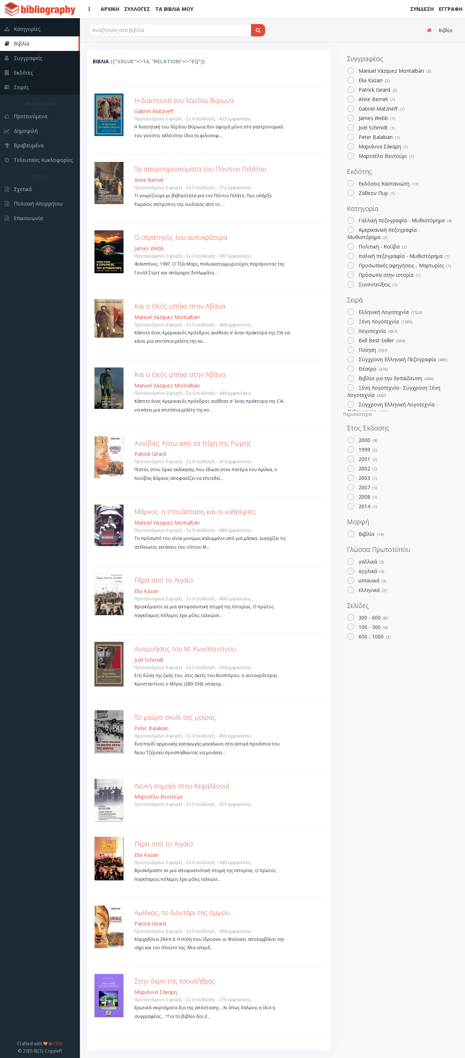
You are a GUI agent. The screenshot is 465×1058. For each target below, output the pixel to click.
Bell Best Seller (381, 340)
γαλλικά (370, 561)
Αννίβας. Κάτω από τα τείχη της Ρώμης (192, 443)
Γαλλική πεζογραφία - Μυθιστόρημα (404, 220)
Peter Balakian (378, 137)
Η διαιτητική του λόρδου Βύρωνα (184, 100)
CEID (58, 1043)
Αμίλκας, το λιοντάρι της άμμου (182, 912)
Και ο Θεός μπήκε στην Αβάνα (180, 306)
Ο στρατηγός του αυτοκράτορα (180, 237)
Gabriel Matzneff (380, 108)
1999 (367, 449)
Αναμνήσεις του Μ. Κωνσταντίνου (185, 648)
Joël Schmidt (376, 127)
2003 (367, 477)
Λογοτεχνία (377, 330)
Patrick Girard (377, 89)
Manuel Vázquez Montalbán (394, 70)
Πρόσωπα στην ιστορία (388, 274)
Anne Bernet (376, 99)
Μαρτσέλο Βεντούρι (385, 155)
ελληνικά (372, 589)
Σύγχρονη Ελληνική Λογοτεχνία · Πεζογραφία (392, 408)
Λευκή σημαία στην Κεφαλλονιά (182, 785)
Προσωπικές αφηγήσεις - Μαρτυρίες (404, 265)
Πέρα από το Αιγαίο (163, 580)
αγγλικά (370, 571)
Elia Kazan (373, 80)
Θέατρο (372, 368)
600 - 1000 (374, 636)
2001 (367, 459)
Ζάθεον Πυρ (376, 193)
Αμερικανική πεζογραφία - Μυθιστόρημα (383, 233)
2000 (367, 440)
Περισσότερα (357, 414)
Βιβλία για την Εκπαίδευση (395, 378)
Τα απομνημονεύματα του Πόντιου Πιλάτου (200, 168)
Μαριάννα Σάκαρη (382, 146)
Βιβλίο (370, 533)
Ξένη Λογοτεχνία (384, 321)
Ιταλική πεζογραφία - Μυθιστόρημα (403, 255)
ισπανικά (371, 580)
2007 (367, 487)
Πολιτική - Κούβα (382, 246)
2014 (367, 506)
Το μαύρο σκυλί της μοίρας (175, 717)
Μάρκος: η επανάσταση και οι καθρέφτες (195, 511)
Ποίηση (372, 349)
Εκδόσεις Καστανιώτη (387, 183)
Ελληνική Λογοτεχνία (389, 312)
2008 (367, 496)
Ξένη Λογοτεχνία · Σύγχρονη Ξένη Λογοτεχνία (393, 391)
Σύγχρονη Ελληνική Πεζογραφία (402, 359)
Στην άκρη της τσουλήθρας (174, 981)
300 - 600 (372, 617)
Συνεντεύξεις (377, 284)
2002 (367, 468)
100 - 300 (372, 627)
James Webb (376, 118)
